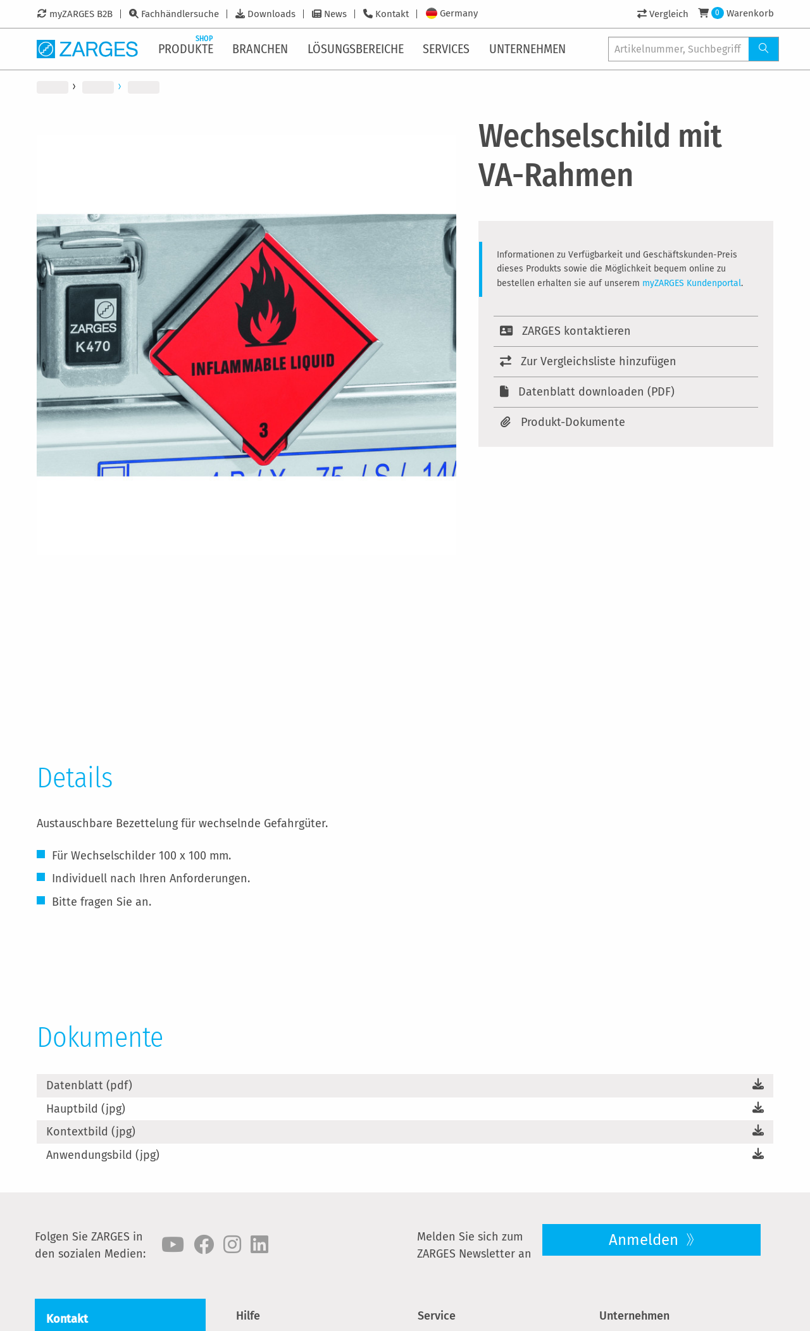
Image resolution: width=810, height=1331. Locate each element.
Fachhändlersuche (180, 14)
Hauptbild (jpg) (85, 1109)
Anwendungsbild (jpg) (102, 1155)
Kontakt (392, 14)
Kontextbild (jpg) (90, 1132)
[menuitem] (186, 48)
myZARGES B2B (81, 14)
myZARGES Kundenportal (691, 283)
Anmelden (645, 1240)
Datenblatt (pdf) (89, 1085)
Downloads (271, 14)
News (335, 14)
